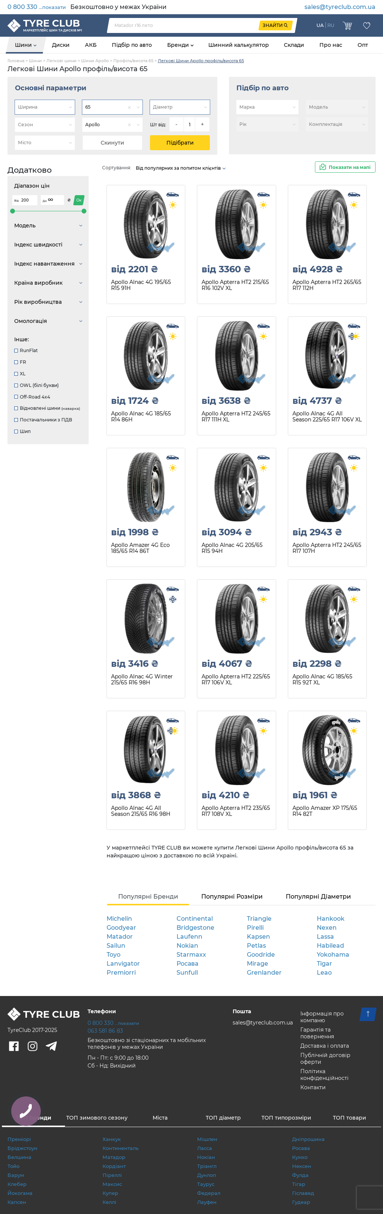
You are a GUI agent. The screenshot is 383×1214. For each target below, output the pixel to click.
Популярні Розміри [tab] (232, 896)
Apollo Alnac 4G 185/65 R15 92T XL (322, 679)
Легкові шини (61, 60)
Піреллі (112, 1175)
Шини (24, 45)
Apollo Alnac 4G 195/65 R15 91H (141, 285)
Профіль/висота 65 (133, 60)
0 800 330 (36, 6)
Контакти (313, 1087)
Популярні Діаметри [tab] (318, 896)
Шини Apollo (95, 60)
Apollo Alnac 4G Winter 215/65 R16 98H (142, 679)
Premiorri (121, 972)
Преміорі (19, 1139)
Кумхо (299, 1157)
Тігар (298, 1184)
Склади (294, 45)
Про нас (330, 45)
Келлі (109, 1202)
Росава (187, 963)
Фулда (300, 1175)
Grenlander (264, 972)
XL (19, 373)
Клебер (17, 1184)
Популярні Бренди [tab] (148, 896)
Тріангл (207, 1166)
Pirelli (255, 927)
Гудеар (301, 1202)
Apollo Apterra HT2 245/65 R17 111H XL (236, 417)
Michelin (119, 918)
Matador (120, 936)
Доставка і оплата (324, 1045)
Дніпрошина (308, 1139)
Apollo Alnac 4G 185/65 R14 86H (141, 417)
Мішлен (207, 1139)
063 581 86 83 (105, 1030)
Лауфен (207, 1202)
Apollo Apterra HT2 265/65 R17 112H (326, 285)
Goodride (261, 954)
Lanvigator (123, 963)
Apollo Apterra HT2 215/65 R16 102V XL (235, 285)
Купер (110, 1193)
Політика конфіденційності (324, 1074)
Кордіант (114, 1166)
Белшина (19, 1157)
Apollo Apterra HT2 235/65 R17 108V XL (236, 811)
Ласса (204, 1148)
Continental (195, 918)
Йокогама (20, 1193)
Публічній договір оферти (325, 1058)
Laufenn (189, 936)
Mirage (257, 963)
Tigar (324, 963)
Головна (15, 60)
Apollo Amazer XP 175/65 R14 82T (324, 811)
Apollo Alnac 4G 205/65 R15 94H (232, 548)
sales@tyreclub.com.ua (340, 6)
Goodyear (121, 927)
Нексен (301, 1166)
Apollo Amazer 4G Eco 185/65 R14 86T (140, 548)
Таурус (205, 1184)
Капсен (16, 1202)
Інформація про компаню (322, 1017)
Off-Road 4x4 (32, 397)
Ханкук (111, 1139)
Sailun (116, 945)
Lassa (325, 936)
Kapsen (258, 936)
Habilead (330, 945)
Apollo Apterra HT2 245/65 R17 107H (326, 548)
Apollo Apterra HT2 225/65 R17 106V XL (236, 679)
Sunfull (187, 972)
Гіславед (303, 1193)
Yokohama (333, 954)
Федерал (208, 1193)
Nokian (187, 945)
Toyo (113, 954)
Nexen (327, 927)
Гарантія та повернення (317, 1033)
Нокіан (206, 1157)
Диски (61, 45)
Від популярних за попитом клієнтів (181, 168)
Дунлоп (206, 1175)
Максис (112, 1184)
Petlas (256, 945)
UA (320, 25)
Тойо (13, 1166)
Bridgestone (195, 927)
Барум (15, 1175)
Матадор (113, 1157)
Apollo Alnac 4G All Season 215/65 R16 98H (140, 811)
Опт (363, 45)
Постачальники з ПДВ (43, 420)
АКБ (90, 45)
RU (330, 25)
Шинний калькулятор (238, 45)
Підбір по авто (132, 45)
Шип (22, 431)
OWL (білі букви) (36, 385)
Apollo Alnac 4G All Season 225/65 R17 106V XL (327, 417)
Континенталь (120, 1148)
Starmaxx (191, 954)
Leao (324, 972)
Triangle (259, 918)
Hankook (330, 918)
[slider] (12, 211)
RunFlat (26, 350)
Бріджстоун (22, 1148)
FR (20, 362)
